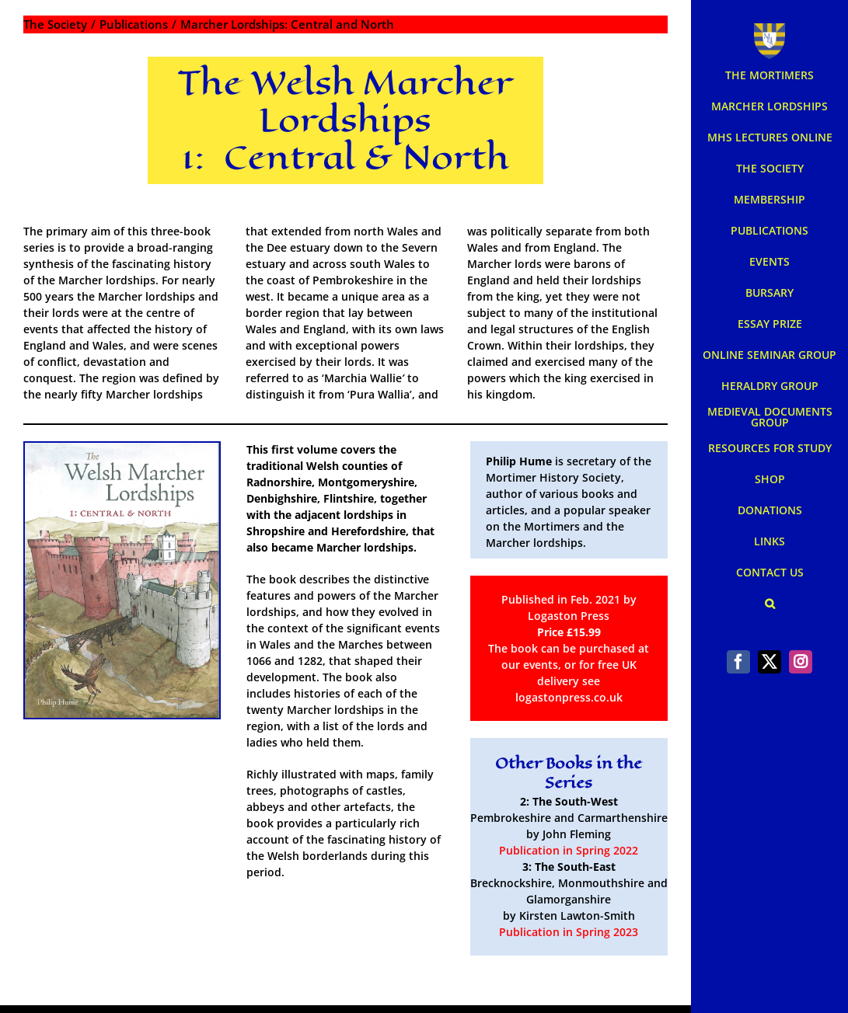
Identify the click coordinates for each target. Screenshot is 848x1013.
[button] (769, 603)
